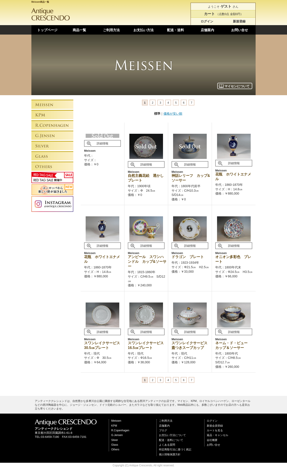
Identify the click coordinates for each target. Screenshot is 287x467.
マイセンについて (237, 86)
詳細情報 (102, 143)
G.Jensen (117, 435)
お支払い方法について (172, 435)
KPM (114, 425)
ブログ (163, 430)
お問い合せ (239, 30)
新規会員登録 (215, 425)
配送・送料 (175, 30)
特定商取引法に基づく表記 (175, 449)
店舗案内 (207, 30)
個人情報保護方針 (169, 454)
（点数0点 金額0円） (223, 14)
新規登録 (239, 21)
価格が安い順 (172, 113)
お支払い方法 (143, 30)
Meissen (116, 420)
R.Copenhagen (120, 430)
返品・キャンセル (217, 435)
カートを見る (215, 430)
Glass (114, 444)
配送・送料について (171, 440)
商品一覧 (79, 30)
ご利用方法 (111, 30)
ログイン (207, 21)
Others (115, 449)
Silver (114, 440)
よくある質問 (167, 444)
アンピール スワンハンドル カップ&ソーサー (147, 261)
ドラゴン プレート (188, 257)
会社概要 (212, 440)
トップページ (47, 30)
